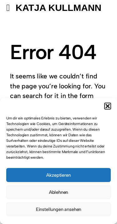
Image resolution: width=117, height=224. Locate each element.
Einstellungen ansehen (58, 209)
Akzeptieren (58, 175)
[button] (108, 106)
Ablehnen (58, 192)
